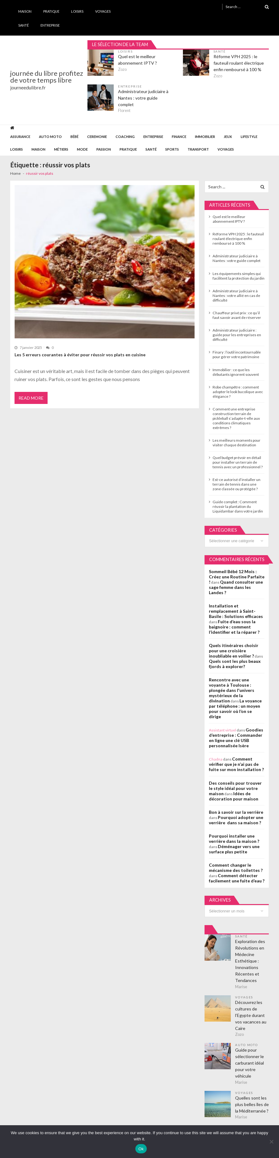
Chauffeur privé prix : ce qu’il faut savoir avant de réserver (237, 315)
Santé (23, 25)
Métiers (61, 149)
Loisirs (77, 11)
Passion (103, 149)
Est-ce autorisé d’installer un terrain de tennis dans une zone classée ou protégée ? (236, 484)
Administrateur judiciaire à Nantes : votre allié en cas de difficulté (236, 295)
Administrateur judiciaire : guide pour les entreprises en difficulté (237, 335)
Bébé (74, 137)
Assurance (20, 137)
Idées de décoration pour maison (233, 796)
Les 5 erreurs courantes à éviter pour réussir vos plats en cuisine (80, 354)
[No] (271, 1142)
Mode (82, 149)
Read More (31, 398)
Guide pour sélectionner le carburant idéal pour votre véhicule (249, 1063)
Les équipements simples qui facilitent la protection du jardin (238, 276)
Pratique (51, 11)
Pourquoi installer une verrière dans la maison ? (234, 838)
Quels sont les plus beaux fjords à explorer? (235, 663)
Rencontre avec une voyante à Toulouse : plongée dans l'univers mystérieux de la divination (231, 690)
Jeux (228, 137)
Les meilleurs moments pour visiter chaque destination (236, 442)
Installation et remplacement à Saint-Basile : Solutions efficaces (236, 611)
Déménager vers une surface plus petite (234, 849)
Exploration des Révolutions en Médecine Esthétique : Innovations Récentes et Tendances (250, 961)
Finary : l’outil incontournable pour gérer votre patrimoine (237, 354)
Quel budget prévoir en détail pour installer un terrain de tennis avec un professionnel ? (238, 462)
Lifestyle (249, 137)
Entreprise (50, 25)
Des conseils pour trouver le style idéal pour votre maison (235, 788)
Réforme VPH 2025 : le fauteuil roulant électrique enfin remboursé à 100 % (238, 63)
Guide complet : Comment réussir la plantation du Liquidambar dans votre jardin (238, 506)
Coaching (125, 137)
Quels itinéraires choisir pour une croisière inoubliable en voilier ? (233, 650)
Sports (172, 149)
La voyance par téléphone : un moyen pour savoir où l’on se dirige (235, 708)
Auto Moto (50, 137)
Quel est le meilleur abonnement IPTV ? (137, 60)
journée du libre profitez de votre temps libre (46, 77)
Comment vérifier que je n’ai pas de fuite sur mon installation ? (236, 764)
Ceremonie (97, 137)
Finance (179, 137)
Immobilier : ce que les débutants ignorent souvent (236, 372)
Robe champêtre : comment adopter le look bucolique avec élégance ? (238, 392)
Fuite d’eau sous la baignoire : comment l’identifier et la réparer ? (234, 627)
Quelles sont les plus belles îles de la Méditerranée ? (252, 1104)
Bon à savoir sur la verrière (236, 812)
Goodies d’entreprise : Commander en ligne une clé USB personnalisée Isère (236, 737)
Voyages (103, 11)
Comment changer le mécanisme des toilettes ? (236, 867)
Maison (25, 11)
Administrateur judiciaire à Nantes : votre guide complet (143, 98)
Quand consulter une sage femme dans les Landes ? (236, 587)
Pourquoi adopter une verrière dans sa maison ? (236, 820)
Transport (198, 149)
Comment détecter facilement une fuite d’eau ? (236, 878)
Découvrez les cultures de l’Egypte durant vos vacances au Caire (250, 1015)
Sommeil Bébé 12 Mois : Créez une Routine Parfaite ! (236, 577)
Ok (141, 1149)
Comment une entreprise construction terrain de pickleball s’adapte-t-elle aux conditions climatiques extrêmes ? (236, 418)
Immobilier (205, 137)
